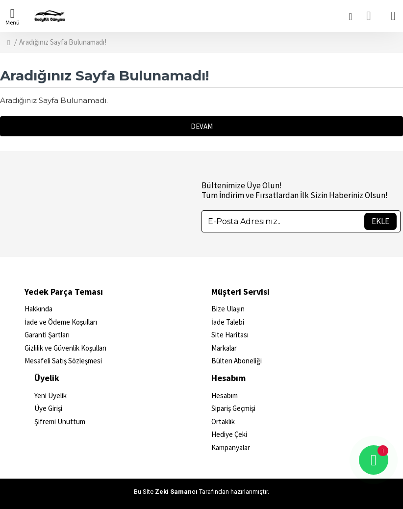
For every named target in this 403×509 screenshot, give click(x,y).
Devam (202, 126)
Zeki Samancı (176, 491)
